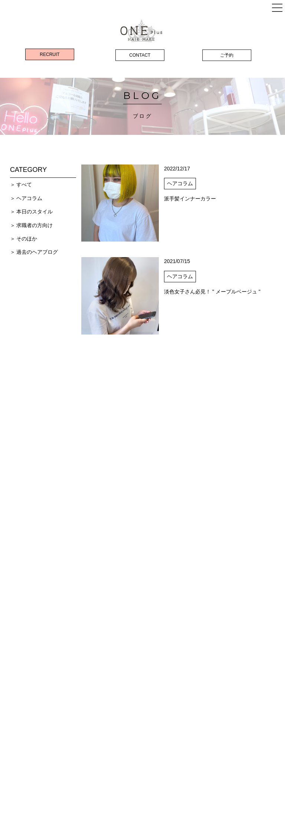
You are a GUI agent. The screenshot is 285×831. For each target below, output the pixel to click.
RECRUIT (49, 54)
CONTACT (139, 55)
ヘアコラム (29, 198)
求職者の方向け (34, 225)
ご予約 (226, 55)
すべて (24, 184)
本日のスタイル (34, 212)
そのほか (26, 239)
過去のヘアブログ (37, 252)
